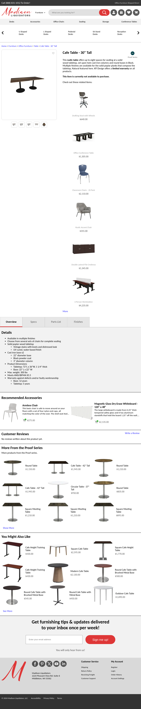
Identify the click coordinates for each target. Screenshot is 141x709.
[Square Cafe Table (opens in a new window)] (58, 556)
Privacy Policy (49, 698)
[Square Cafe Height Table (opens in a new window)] (103, 560)
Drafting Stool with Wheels (83, 116)
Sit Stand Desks (96, 32)
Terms (59, 698)
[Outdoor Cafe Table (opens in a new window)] (103, 605)
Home (4, 46)
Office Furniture (25, 46)
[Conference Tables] (134, 38)
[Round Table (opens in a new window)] (12, 475)
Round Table (31, 465)
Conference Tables (129, 21)
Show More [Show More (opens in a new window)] (8, 527)
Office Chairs (58, 21)
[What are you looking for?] (75, 12)
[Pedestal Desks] (60, 38)
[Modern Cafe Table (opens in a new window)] (58, 582)
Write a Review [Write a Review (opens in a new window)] (132, 433)
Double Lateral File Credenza (84, 265)
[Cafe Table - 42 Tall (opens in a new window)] (58, 474)
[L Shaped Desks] (36, 38)
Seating (82, 21)
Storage (105, 21)
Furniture (13, 46)
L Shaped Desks (47, 32)
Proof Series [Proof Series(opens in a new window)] (132, 57)
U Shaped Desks (23, 32)
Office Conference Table (83, 153)
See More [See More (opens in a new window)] (7, 611)
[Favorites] (128, 15)
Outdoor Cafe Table (124, 593)
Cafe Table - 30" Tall (48, 46)
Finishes (78, 321)
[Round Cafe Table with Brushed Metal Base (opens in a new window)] (103, 582)
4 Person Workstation (84, 302)
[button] (104, 12)
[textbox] (54, 639)
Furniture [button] (40, 12)
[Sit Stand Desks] (85, 38)
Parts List (56, 321)
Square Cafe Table (79, 548)
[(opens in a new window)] (132, 53)
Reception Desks (121, 32)
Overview (11, 321)
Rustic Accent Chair (83, 227)
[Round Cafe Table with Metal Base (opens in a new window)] (57, 605)
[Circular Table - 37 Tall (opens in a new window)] (58, 498)
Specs (33, 321)
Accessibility (36, 698)
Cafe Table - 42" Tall (80, 465)
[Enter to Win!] (121, 15)
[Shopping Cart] (136, 12)
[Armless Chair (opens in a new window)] (10, 422)
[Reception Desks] (110, 38)
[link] (136, 12)
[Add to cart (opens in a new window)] (28, 420)
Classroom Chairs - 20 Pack (83, 190)
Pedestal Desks (71, 32)
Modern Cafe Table (79, 571)
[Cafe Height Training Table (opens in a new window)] (12, 560)
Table (36, 46)
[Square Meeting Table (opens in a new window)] (12, 521)
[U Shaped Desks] (11, 38)
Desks (11, 21)
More (65, 311)
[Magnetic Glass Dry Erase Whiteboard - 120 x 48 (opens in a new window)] (81, 419)
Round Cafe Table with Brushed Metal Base (126, 571)
